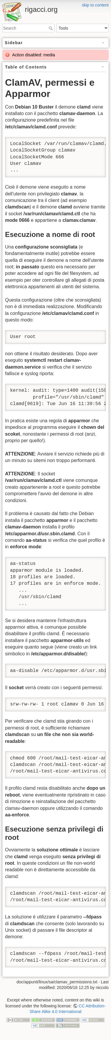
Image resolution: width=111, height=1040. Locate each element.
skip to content (95, 5)
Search (51, 28)
